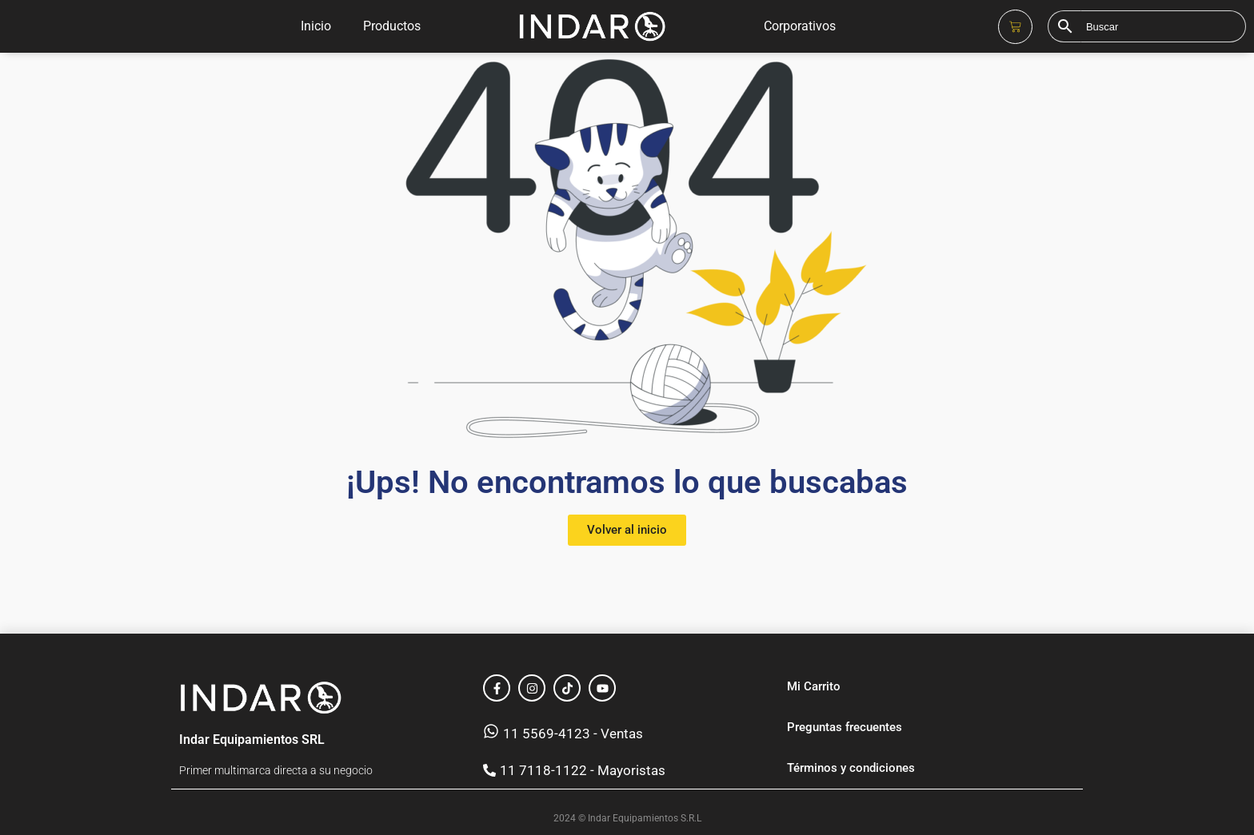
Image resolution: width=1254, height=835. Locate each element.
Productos (392, 26)
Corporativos (800, 26)
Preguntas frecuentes (844, 727)
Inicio (316, 26)
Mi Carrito (814, 686)
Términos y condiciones (851, 768)
